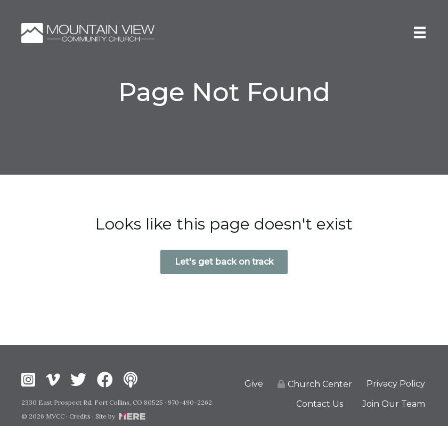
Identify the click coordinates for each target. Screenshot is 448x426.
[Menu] (420, 32)
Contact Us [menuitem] (319, 404)
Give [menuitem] (254, 384)
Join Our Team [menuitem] (393, 404)
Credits (80, 416)
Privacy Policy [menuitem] (395, 384)
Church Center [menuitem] (315, 384)
